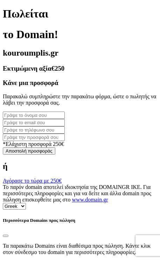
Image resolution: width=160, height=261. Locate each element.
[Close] (5, 236)
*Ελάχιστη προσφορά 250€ (33, 144)
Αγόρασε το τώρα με (32, 181)
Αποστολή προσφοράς (29, 151)
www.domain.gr (90, 200)
